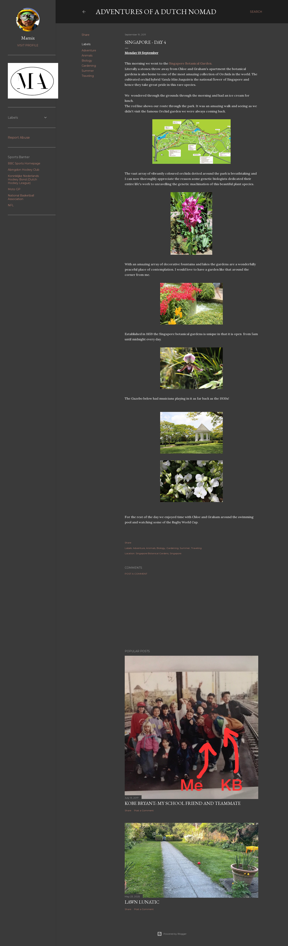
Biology (87, 60)
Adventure (89, 50)
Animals (87, 55)
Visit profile (27, 45)
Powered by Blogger (172, 934)
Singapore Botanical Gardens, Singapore (158, 553)
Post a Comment (136, 573)
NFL (11, 205)
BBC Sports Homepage (24, 163)
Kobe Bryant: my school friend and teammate (183, 803)
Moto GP (14, 189)
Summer (88, 71)
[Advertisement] (191, 612)
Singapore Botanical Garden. (191, 63)
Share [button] (85, 35)
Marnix (28, 38)
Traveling (88, 76)
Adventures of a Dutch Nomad (156, 11)
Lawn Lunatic (142, 902)
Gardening (89, 65)
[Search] (256, 11)
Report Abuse (19, 137)
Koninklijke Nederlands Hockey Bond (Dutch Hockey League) (23, 179)
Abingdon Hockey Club (23, 169)
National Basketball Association (21, 197)
